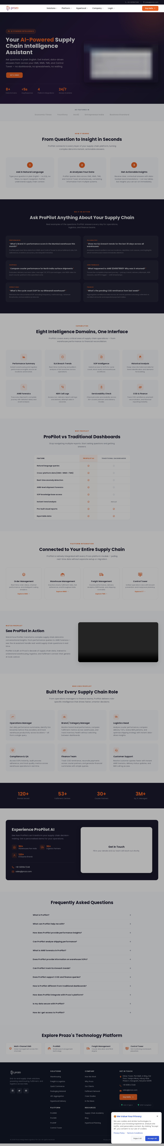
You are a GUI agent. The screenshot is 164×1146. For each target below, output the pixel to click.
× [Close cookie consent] (157, 1116)
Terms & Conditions (135, 1133)
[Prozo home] (12, 8)
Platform (67, 8)
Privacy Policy (119, 1133)
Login (111, 8)
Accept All (152, 1138)
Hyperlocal (82, 8)
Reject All (138, 1138)
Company (98, 8)
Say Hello (150, 8)
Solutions (52, 8)
